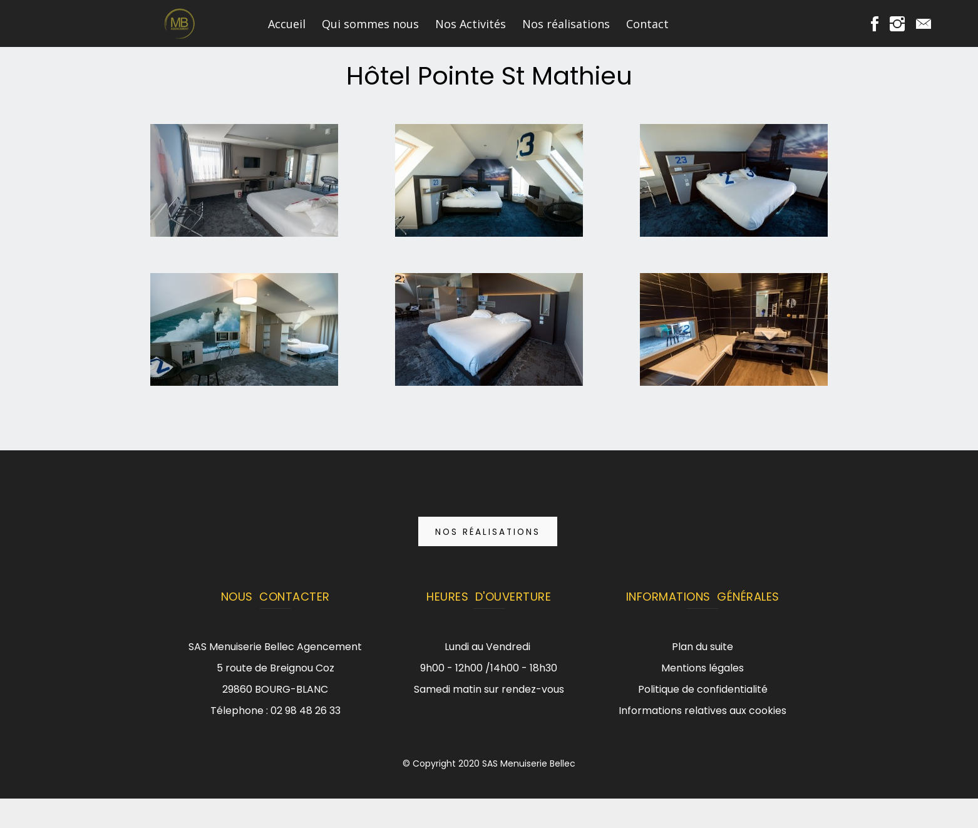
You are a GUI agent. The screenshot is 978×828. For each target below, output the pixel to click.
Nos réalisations (566, 23)
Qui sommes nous (370, 23)
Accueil (287, 23)
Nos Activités (470, 23)
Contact (647, 23)
